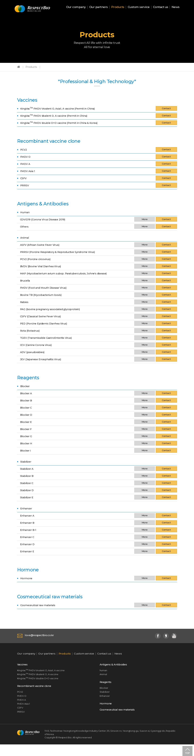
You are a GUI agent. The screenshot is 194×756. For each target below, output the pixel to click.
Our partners (98, 7)
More (143, 224)
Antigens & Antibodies (115, 671)
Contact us (160, 7)
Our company (76, 7)
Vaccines (23, 671)
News (176, 7)
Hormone (106, 712)
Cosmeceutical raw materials (120, 719)
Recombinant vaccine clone (36, 694)
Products (117, 7)
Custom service (139, 7)
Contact (166, 112)
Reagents (106, 689)
